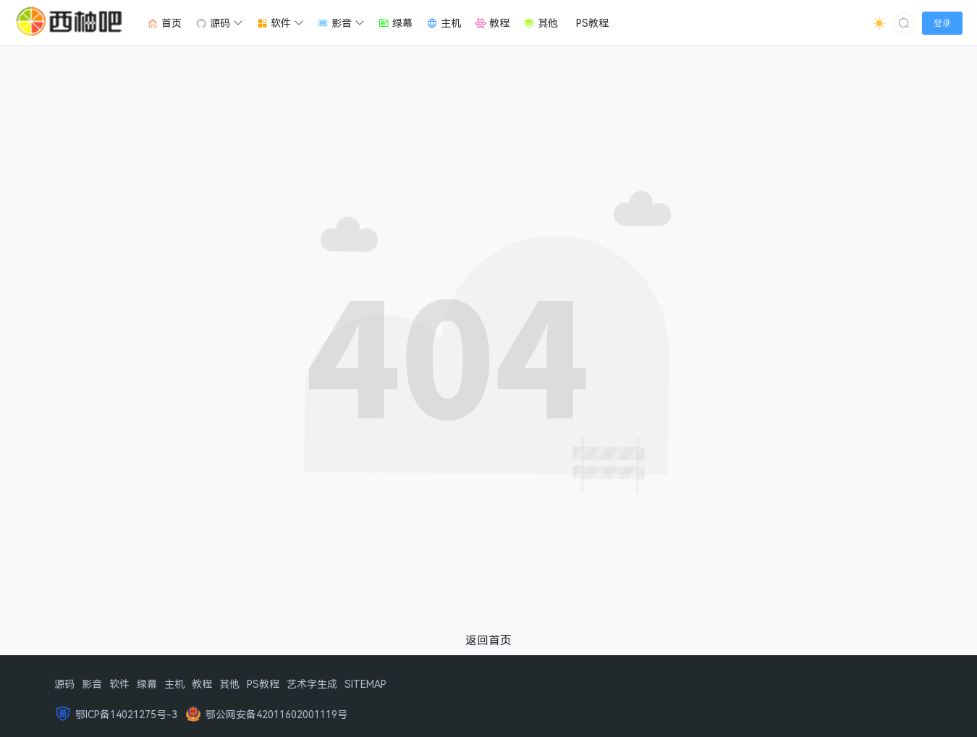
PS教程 (263, 684)
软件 (119, 684)
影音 (92, 684)
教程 (202, 684)
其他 (229, 684)
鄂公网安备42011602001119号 (276, 714)
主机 (174, 684)
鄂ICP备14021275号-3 (126, 714)
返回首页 (488, 640)
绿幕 (147, 684)
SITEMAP (365, 684)
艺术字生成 (312, 684)
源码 (64, 684)
